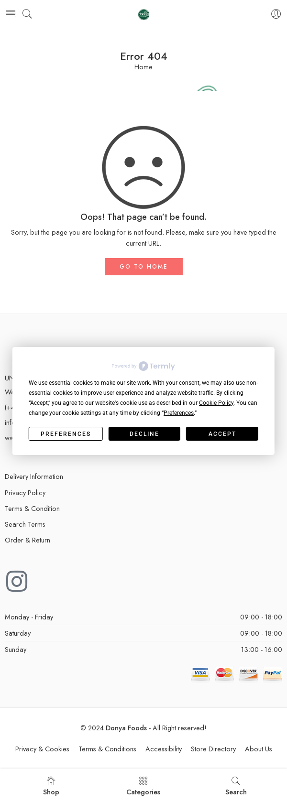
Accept (222, 434)
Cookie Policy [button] (216, 403)
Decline (144, 434)
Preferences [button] (179, 413)
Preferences (66, 434)
